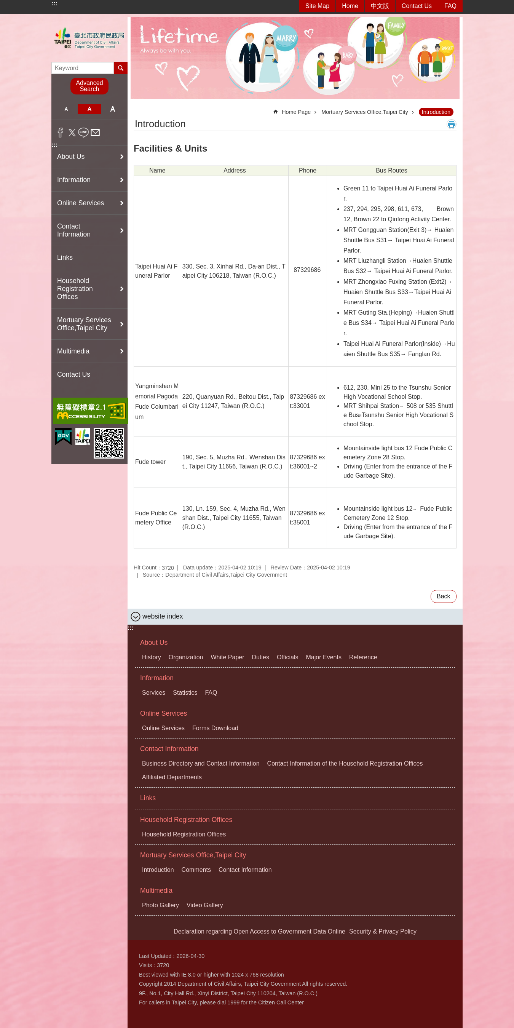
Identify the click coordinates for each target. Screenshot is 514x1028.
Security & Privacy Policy (383, 931)
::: (54, 3)
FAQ (450, 6)
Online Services (163, 713)
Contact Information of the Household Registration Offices (345, 763)
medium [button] (89, 109)
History (151, 657)
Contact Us (417, 6)
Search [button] (121, 68)
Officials (288, 657)
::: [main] (139, 109)
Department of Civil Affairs (89, 38)
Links (65, 257)
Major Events (324, 657)
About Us (154, 642)
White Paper (227, 657)
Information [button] (74, 180)
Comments (196, 870)
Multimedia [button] (73, 351)
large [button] (113, 109)
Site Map (317, 6)
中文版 (380, 6)
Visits (145, 965)
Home (350, 6)
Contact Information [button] (74, 230)
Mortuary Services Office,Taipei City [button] (84, 324)
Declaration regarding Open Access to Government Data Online (259, 931)
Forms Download (215, 728)
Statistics (185, 692)
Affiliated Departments (172, 777)
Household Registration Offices (186, 819)
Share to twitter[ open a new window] (72, 132)
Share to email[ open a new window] (95, 132)
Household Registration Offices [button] (75, 289)
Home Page (296, 112)
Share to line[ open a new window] (83, 132)
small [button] (66, 109)
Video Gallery (205, 905)
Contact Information (169, 749)
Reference (363, 657)
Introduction (436, 112)
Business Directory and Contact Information (201, 763)
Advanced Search (89, 86)
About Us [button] (71, 156)
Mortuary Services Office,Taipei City (364, 112)
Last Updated (155, 956)
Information (157, 678)
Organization (186, 657)
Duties (260, 657)
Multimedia (156, 890)
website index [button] (162, 616)
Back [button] (443, 596)
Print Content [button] (452, 124)
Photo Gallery (160, 905)
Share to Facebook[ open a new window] (60, 132)
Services (153, 692)
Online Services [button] (80, 203)
